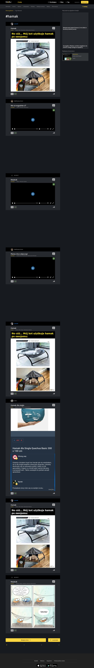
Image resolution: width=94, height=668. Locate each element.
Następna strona (25, 640)
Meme (12, 407)
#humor (17, 30)
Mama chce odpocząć (19, 254)
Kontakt (36, 660)
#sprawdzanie (28, 407)
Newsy (48, 6)
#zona (20, 407)
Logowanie (77, 2)
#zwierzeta (23, 30)
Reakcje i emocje (41, 6)
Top (68, 2)
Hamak (13, 28)
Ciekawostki (26, 6)
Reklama (42, 660)
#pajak (21, 583)
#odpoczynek (30, 255)
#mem (22, 329)
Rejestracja (84, 2)
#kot (20, 30)
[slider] (24, 129)
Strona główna (9, 10)
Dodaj (20, 2)
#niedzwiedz (24, 255)
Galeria (19, 6)
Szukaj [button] (85, 6)
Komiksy (12, 583)
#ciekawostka (28, 30)
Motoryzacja (55, 6)
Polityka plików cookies (59, 660)
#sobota (17, 583)
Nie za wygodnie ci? (18, 106)
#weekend (25, 583)
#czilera (25, 181)
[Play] (12, 129)
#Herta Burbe (33, 583)
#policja (16, 407)
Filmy (61, 2)
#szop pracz (26, 107)
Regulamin (49, 660)
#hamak (32, 30)
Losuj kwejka (54, 640)
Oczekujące (53, 2)
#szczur (18, 181)
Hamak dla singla (17, 405)
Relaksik (14, 180)
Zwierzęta (8, 6)
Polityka (33, 6)
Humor (14, 6)
